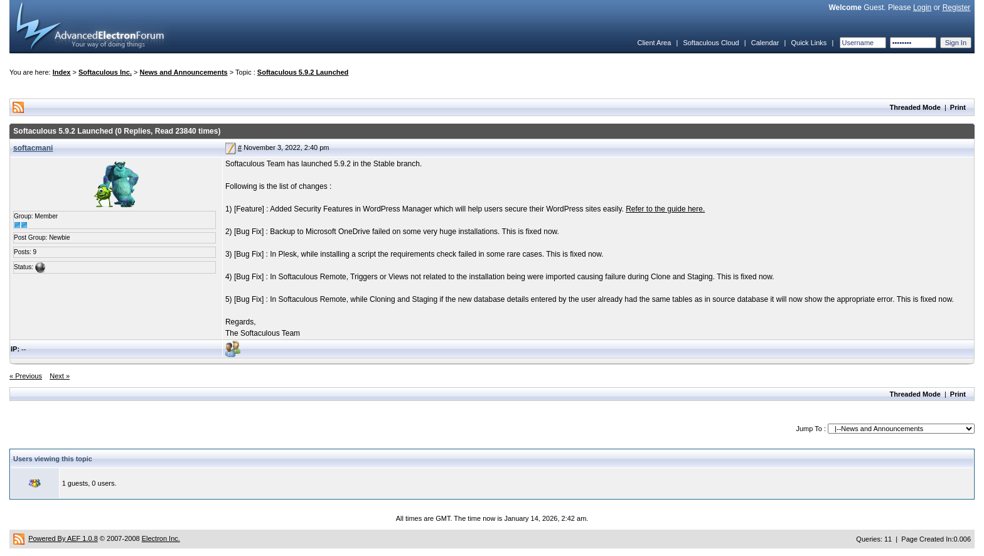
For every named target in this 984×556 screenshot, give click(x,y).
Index (62, 72)
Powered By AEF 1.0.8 (63, 538)
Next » (60, 376)
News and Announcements (184, 72)
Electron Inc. (161, 538)
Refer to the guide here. (665, 209)
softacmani (33, 148)
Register (957, 7)
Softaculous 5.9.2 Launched (302, 72)
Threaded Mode (915, 107)
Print (958, 107)
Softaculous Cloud (711, 42)
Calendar (765, 42)
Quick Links (808, 42)
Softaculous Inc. (105, 72)
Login (922, 7)
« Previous (25, 376)
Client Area (654, 42)
